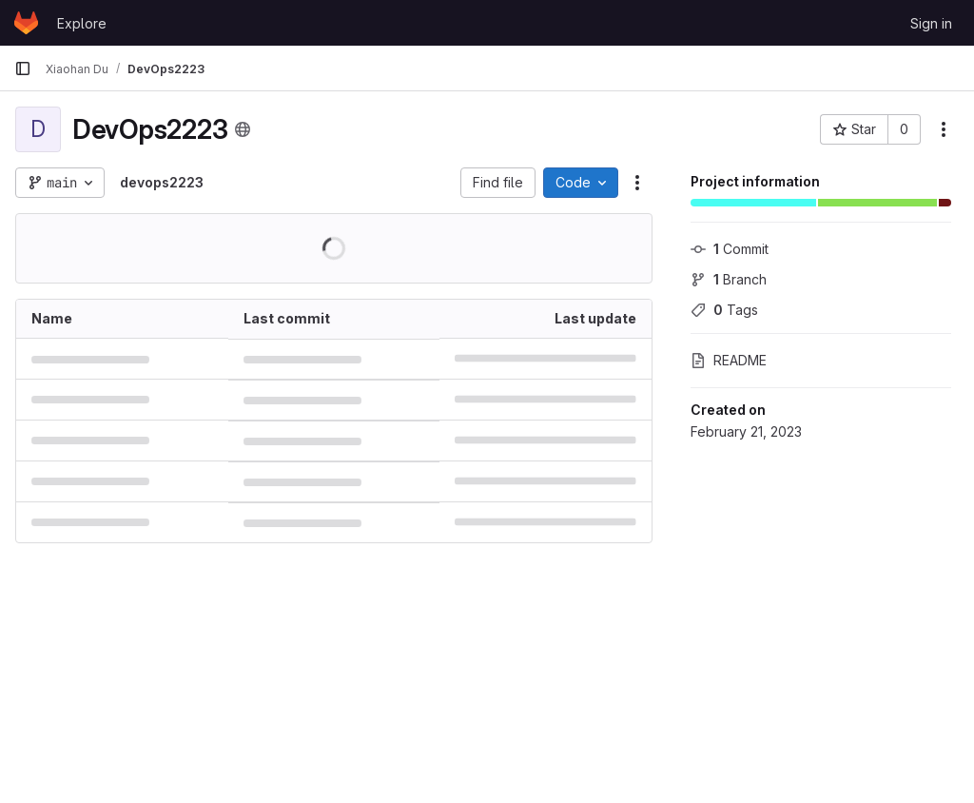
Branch (729, 279)
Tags (724, 310)
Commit (730, 249)
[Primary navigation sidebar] (23, 68)
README (729, 360)
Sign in (931, 23)
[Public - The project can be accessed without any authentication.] (242, 129)
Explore (82, 23)
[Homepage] (26, 23)
